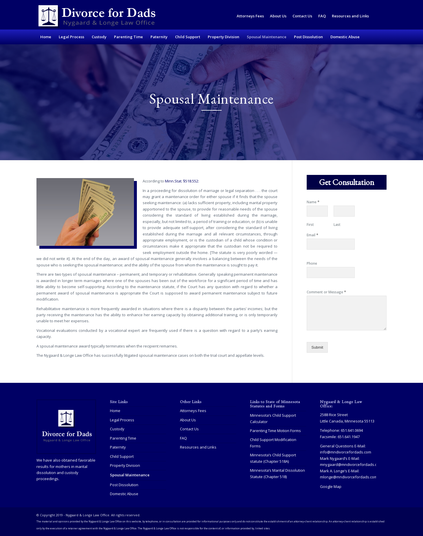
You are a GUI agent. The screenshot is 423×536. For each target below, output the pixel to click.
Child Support (122, 456)
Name (313, 202)
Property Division (125, 465)
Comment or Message (326, 292)
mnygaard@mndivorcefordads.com (351, 464)
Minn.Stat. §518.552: (182, 181)
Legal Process (122, 419)
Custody (117, 428)
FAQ (322, 16)
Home (115, 410)
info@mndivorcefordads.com (345, 452)
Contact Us (302, 16)
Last (337, 224)
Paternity (118, 447)
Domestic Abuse (124, 493)
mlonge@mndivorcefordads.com (348, 477)
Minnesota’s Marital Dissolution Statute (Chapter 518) (277, 473)
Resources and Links (350, 16)
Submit (317, 347)
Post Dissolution (124, 484)
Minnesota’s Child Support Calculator (273, 418)
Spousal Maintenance (130, 475)
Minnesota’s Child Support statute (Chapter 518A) (273, 458)
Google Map (330, 486)
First (310, 224)
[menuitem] (250, 16)
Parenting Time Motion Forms (275, 430)
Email (312, 235)
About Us (278, 16)
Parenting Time (123, 438)
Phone (312, 263)
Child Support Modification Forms (273, 442)
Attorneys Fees (250, 16)
